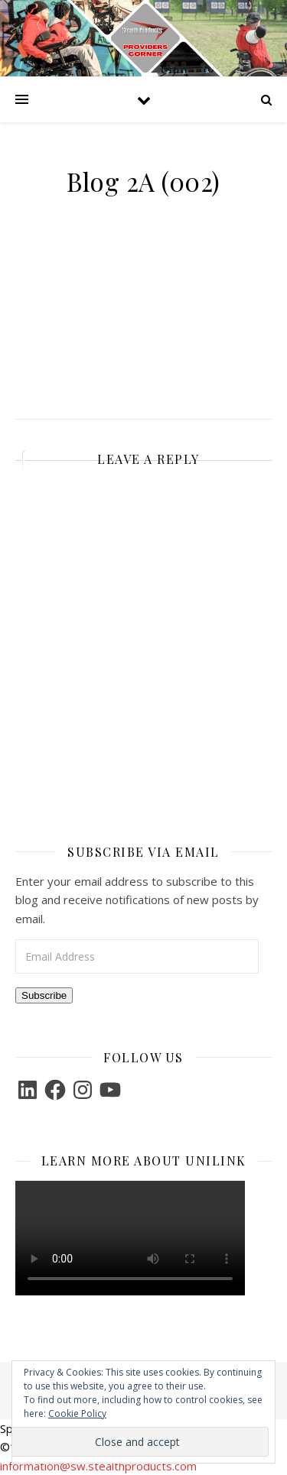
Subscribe (44, 995)
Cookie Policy (77, 1413)
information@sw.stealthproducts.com (98, 1465)
